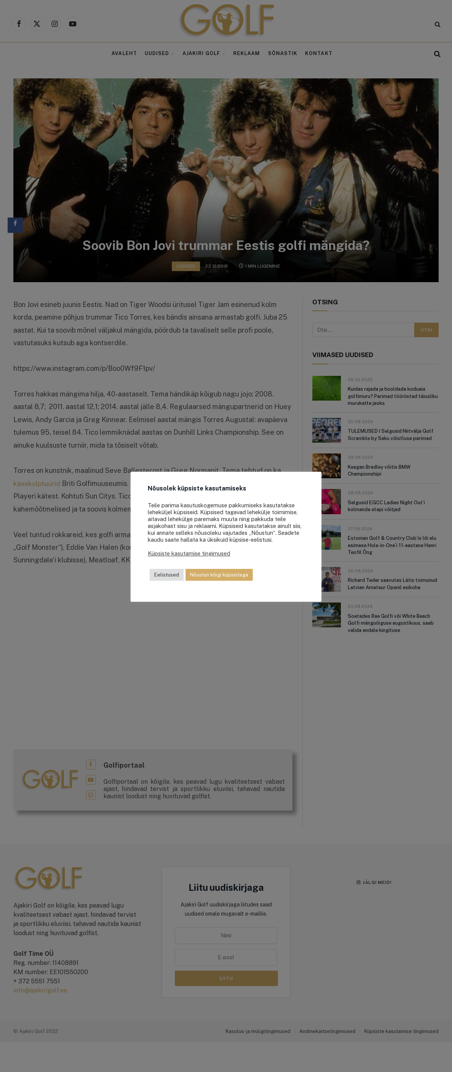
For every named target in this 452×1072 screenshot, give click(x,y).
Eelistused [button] (166, 575)
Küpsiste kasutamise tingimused (189, 553)
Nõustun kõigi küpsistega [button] (219, 575)
